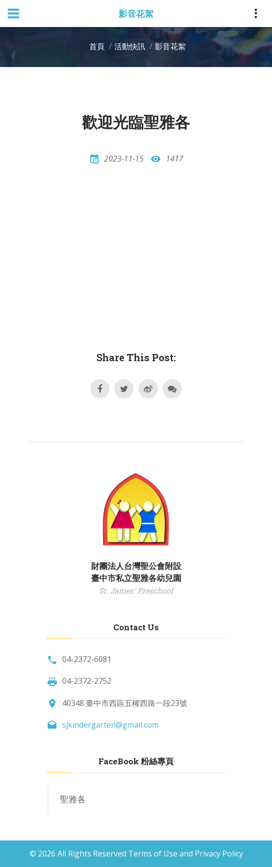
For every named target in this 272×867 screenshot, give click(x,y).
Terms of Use (152, 853)
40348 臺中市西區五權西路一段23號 (124, 703)
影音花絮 (170, 46)
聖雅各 (73, 799)
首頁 (97, 46)
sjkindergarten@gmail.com (110, 724)
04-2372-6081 (86, 659)
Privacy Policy (219, 853)
